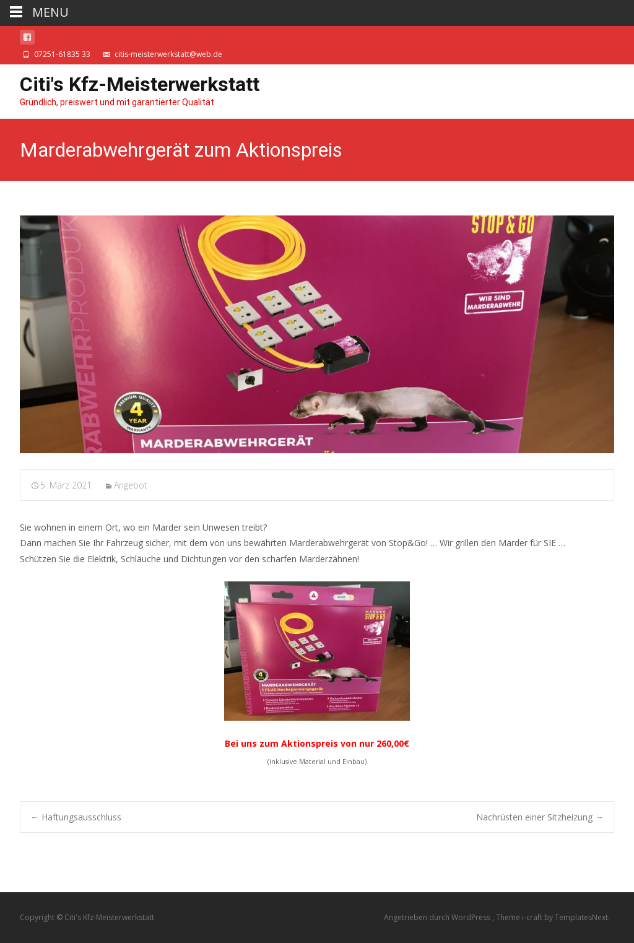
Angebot (130, 485)
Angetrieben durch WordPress (438, 917)
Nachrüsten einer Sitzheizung (540, 817)
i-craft (533, 917)
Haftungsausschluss (75, 817)
